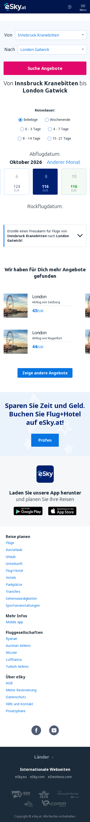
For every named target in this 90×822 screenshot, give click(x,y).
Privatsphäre (15, 711)
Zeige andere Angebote (45, 373)
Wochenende (60, 119)
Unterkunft (14, 563)
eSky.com (37, 776)
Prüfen (45, 440)
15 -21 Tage (62, 138)
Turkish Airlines (17, 666)
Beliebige (31, 119)
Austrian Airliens (18, 645)
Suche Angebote (45, 68)
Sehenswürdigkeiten (21, 598)
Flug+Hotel (14, 570)
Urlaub (11, 556)
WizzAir (11, 652)
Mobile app (14, 622)
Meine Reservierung (21, 690)
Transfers (13, 591)
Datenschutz (16, 697)
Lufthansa (14, 659)
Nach (9, 49)
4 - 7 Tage (61, 129)
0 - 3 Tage (33, 129)
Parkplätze (14, 584)
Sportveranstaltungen (23, 605)
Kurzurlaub (14, 549)
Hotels (11, 577)
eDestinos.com (60, 776)
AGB (9, 683)
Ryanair (11, 638)
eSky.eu (21, 776)
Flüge (10, 542)
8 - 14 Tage (31, 138)
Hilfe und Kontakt (19, 704)
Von (8, 35)
